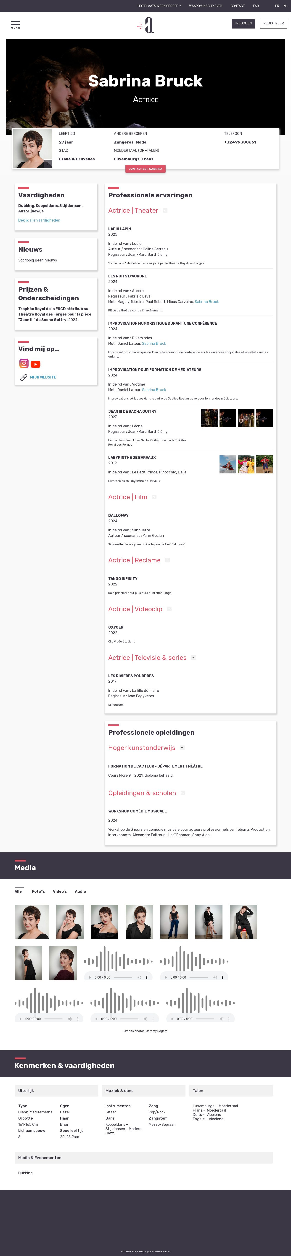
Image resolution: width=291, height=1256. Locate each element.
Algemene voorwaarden (157, 1251)
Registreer (273, 23)
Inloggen (243, 23)
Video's (60, 891)
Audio (80, 891)
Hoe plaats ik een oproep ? (159, 6)
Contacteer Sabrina (145, 168)
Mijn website (37, 377)
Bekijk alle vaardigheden (39, 220)
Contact (238, 6)
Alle (18, 891)
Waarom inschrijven (205, 6)
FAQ (256, 6)
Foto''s (38, 891)
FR (277, 6)
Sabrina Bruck (207, 302)
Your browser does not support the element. (118, 977)
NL (285, 6)
